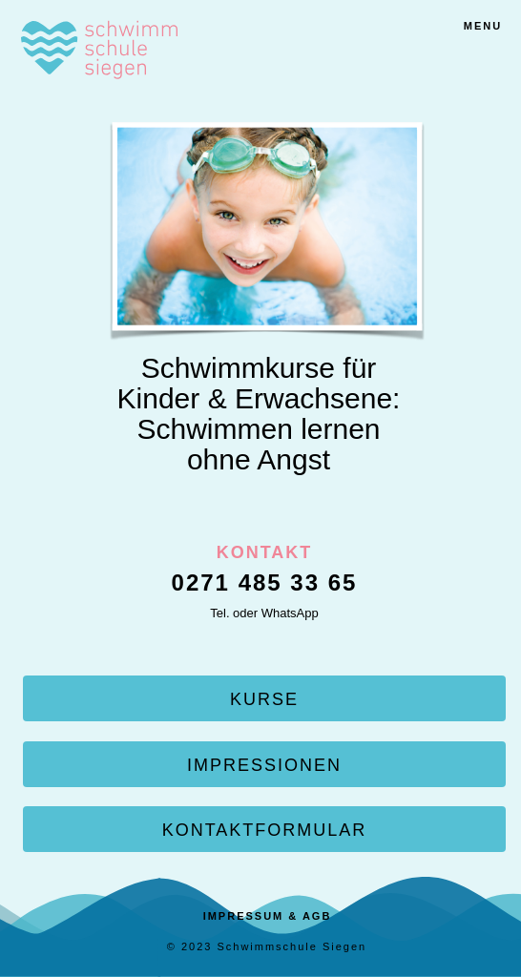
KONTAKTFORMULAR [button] (264, 830)
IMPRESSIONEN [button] (264, 765)
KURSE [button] (264, 699)
